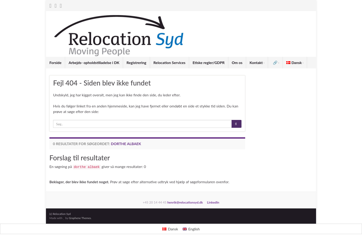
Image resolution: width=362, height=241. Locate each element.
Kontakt (257, 62)
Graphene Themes (80, 218)
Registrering (136, 62)
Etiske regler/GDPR (209, 62)
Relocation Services (170, 62)
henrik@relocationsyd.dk (185, 202)
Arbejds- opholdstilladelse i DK (94, 62)
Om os (237, 62)
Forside (55, 62)
